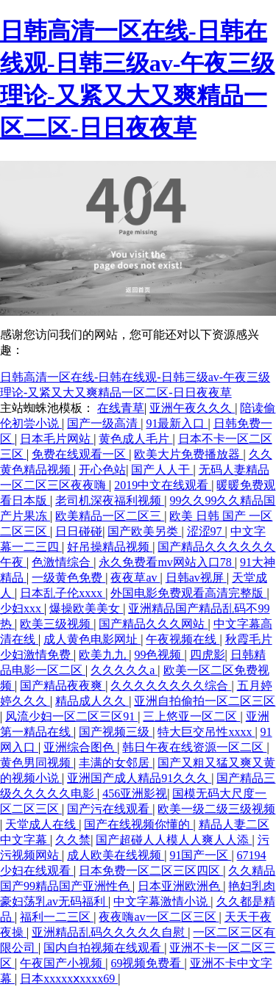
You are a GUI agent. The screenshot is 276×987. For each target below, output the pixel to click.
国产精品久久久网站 (153, 624)
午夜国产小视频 (62, 963)
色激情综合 (62, 562)
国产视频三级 (115, 732)
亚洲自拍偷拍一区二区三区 (204, 701)
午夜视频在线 (182, 639)
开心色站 (102, 469)
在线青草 (120, 408)
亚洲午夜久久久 (192, 408)
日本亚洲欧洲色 (180, 886)
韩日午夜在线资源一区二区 (194, 747)
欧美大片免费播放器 (188, 454)
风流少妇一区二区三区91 (71, 716)
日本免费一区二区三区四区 (151, 870)
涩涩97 (206, 531)
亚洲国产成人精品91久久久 (139, 778)
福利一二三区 (56, 917)
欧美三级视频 (56, 624)
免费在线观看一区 (80, 454)
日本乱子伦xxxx (62, 593)
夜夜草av (135, 577)
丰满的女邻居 (115, 762)
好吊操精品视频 (109, 546)
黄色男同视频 (37, 762)
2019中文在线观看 (162, 485)
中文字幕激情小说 (161, 901)
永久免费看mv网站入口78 (166, 562)
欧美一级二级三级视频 (216, 809)
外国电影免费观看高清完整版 (188, 593)
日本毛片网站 (56, 439)
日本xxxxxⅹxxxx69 (69, 978)
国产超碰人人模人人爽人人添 (174, 840)
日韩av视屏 (196, 577)
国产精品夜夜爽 (62, 685)
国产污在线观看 (109, 809)
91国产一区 (200, 855)
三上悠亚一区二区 (191, 716)
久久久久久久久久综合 (170, 685)
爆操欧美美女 (86, 608)
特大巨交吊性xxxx (206, 732)
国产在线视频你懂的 (138, 824)
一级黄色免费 (68, 577)
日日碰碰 (78, 531)
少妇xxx (22, 608)
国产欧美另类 (144, 531)
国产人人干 (162, 469)
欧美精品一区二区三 (109, 516)
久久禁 (73, 840)
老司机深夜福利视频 (109, 500)
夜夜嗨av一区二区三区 (159, 917)
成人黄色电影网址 (92, 639)
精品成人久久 (92, 701)
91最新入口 (177, 423)
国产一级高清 (104, 423)
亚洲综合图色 (80, 747)
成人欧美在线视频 (115, 855)
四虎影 (207, 654)
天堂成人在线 (42, 824)
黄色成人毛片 (135, 439)
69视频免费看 (147, 963)
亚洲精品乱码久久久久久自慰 (110, 932)
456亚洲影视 (134, 793)
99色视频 (159, 654)
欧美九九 (104, 654)
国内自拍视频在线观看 (103, 947)
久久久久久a (124, 670)
